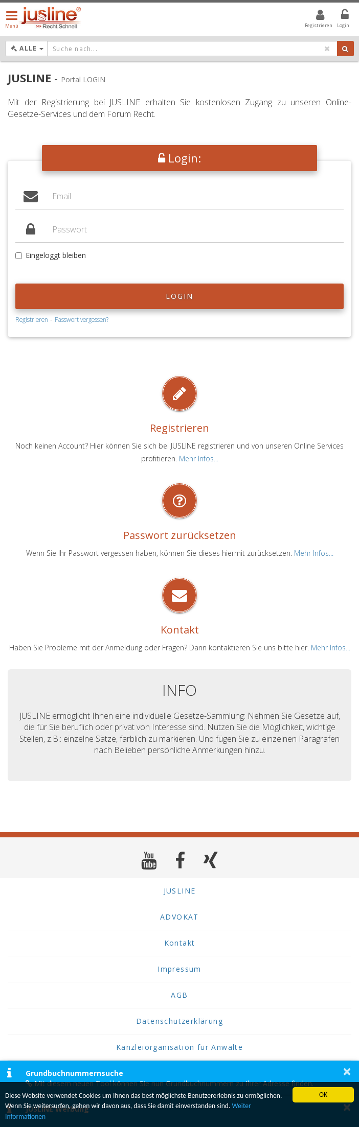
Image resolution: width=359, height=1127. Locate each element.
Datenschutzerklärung (179, 1021)
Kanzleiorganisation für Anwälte (179, 1047)
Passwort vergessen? (81, 319)
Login (180, 296)
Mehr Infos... (198, 458)
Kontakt (180, 630)
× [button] (347, 1071)
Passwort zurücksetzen (179, 535)
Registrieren (31, 319)
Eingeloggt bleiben (50, 255)
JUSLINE (180, 891)
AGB (179, 995)
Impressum (179, 969)
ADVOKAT (179, 917)
